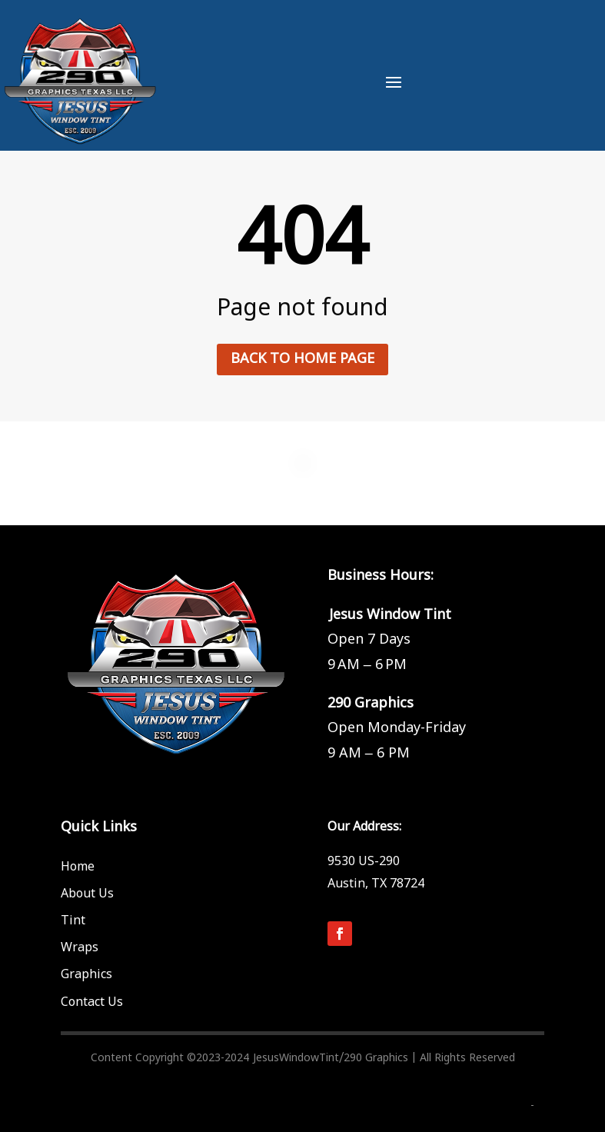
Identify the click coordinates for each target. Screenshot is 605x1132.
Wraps (79, 947)
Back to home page (302, 358)
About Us (87, 893)
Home (78, 866)
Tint (73, 920)
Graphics (86, 974)
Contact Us (92, 1002)
